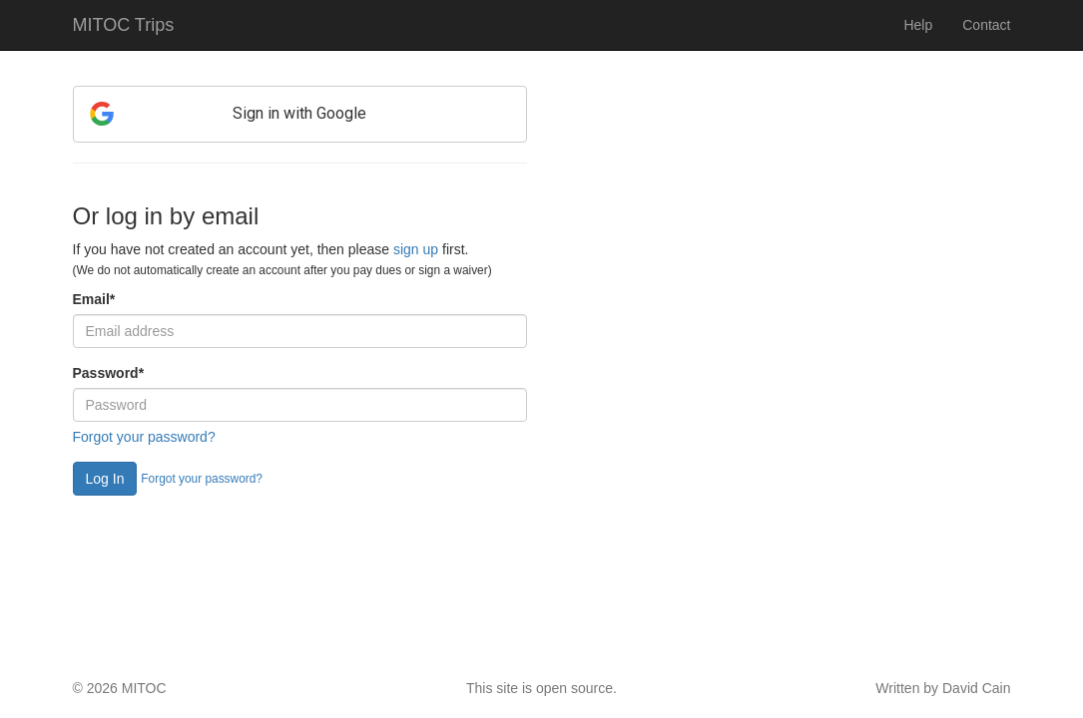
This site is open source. (541, 688)
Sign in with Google (299, 113)
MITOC (144, 688)
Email (94, 299)
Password (109, 373)
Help (917, 25)
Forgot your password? (144, 437)
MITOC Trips (124, 25)
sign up (415, 249)
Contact (986, 25)
